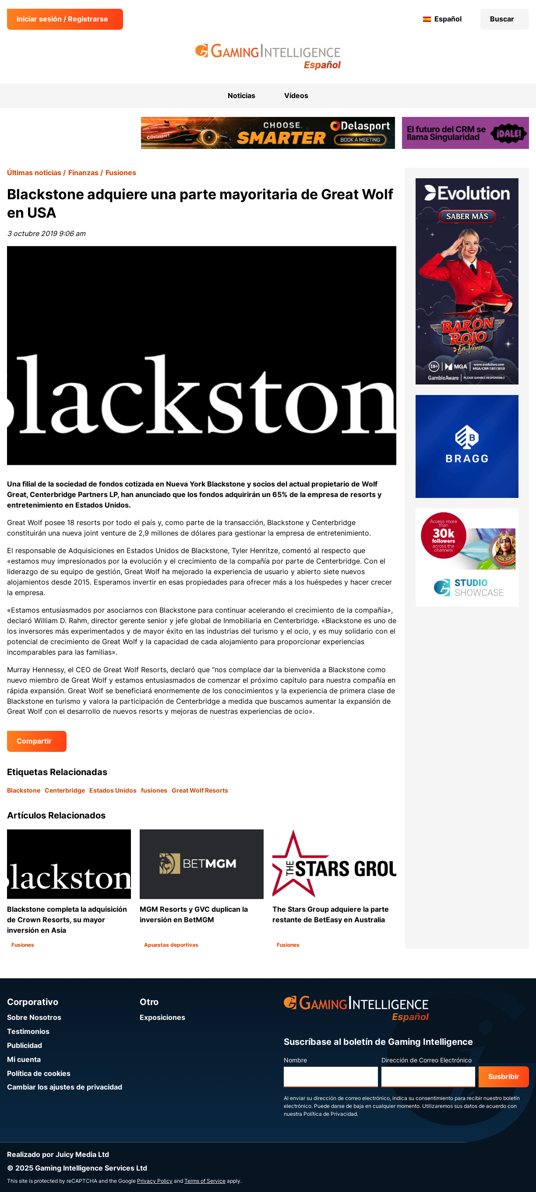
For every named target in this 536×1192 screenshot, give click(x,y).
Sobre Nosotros (34, 1017)
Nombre (295, 1060)
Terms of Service (205, 1181)
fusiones (154, 790)
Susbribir (503, 1076)
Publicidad (24, 1045)
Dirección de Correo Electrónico (426, 1060)
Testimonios (28, 1031)
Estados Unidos (113, 790)
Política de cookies (39, 1073)
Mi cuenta (24, 1059)
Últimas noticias (34, 173)
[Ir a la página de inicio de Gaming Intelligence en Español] (268, 57)
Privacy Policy (155, 1181)
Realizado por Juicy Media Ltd (58, 1154)
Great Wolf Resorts (200, 790)
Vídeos (296, 96)
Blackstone (23, 790)
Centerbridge (65, 790)
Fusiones (121, 173)
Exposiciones (162, 1017)
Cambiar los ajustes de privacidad (64, 1087)
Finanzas (83, 173)
